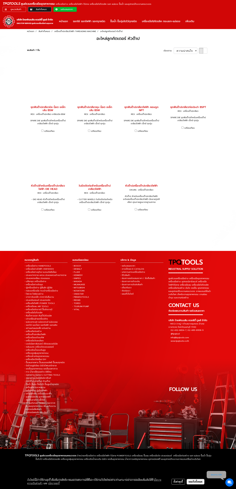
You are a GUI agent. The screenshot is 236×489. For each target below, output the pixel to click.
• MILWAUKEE (78, 284)
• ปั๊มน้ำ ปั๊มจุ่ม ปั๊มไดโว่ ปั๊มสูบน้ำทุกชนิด (42, 384)
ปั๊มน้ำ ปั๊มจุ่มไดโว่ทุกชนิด (123, 21)
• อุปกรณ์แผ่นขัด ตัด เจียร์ (36, 412)
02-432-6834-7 (178, 330)
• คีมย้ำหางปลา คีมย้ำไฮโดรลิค (38, 315)
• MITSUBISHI (78, 287)
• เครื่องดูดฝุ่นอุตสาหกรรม (37, 353)
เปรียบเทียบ (49, 131)
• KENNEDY (77, 275)
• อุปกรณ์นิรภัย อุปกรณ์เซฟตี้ (38, 396)
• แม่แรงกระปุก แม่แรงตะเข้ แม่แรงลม (41, 321)
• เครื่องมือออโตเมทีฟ (34, 337)
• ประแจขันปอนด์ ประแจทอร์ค (37, 300)
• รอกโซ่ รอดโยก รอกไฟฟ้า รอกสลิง (41, 325)
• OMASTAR (78, 293)
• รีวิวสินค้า (125, 275)
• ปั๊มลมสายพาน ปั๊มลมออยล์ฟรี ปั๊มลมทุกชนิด (45, 362)
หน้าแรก (63, 21)
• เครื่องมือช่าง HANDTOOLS (38, 265)
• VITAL (75, 309)
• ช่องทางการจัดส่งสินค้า (131, 284)
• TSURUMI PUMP (80, 306)
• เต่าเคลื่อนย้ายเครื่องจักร (36, 318)
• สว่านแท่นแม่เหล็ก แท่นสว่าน (38, 328)
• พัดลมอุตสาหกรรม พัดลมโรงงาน (40, 406)
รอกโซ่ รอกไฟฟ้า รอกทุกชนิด (89, 21)
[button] (199, 21)
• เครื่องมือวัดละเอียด (34, 340)
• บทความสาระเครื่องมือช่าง (132, 272)
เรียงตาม (169, 50)
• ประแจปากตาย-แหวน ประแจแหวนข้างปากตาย (45, 275)
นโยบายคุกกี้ (54, 483)
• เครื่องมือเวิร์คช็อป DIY (35, 359)
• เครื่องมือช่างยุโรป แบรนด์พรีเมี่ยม (41, 272)
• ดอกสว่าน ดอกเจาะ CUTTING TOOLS (42, 374)
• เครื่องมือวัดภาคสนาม (35, 387)
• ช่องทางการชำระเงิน (130, 281)
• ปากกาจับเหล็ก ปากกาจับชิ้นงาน (39, 297)
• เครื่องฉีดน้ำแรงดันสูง (35, 350)
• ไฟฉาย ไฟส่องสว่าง (34, 293)
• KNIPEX (76, 278)
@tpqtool (175, 333)
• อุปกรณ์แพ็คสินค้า (33, 409)
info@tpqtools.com (180, 337)
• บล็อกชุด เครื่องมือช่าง (35, 281)
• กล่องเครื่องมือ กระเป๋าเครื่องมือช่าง (41, 290)
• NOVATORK (78, 290)
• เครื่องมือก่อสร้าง (33, 331)
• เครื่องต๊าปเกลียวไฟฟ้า (35, 334)
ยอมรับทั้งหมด (195, 481)
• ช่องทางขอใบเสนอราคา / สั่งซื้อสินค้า (137, 278)
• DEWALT (77, 268)
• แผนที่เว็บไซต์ (127, 293)
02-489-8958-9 (195, 330)
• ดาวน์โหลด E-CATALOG (132, 268)
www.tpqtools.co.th (180, 341)
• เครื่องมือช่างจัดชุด (34, 284)
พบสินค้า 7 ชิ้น (33, 50)
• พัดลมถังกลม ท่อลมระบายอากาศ (40, 403)
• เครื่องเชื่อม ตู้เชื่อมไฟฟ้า (36, 390)
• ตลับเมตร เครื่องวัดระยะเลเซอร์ (39, 346)
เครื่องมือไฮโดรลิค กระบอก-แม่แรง (161, 21)
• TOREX (76, 303)
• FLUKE (76, 272)
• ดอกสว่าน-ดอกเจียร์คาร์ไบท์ (38, 378)
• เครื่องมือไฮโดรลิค (33, 312)
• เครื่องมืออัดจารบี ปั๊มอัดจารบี (38, 309)
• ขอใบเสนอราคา (127, 265)
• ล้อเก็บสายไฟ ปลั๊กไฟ (35, 399)
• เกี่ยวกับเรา (126, 287)
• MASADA (77, 281)
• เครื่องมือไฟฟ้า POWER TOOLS (40, 303)
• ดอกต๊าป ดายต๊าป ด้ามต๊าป (37, 381)
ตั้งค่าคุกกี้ (178, 481)
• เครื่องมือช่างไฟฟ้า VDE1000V (39, 268)
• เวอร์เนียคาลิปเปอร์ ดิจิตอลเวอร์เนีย (41, 343)
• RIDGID (76, 300)
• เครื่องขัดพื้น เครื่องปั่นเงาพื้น (38, 393)
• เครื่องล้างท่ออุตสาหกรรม (37, 356)
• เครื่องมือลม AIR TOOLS (37, 306)
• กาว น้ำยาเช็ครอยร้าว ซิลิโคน (38, 371)
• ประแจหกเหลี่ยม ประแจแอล (37, 278)
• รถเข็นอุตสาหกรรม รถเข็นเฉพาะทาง (41, 368)
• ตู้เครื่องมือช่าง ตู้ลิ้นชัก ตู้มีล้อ (38, 287)
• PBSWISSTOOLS (80, 297)
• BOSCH (76, 265)
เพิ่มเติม (189, 21)
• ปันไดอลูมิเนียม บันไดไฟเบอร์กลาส (41, 365)
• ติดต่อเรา (125, 290)
